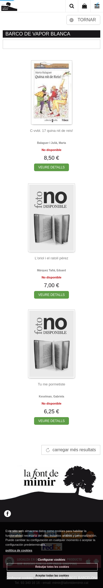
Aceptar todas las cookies (52, 575)
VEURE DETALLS (51, 167)
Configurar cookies (51, 559)
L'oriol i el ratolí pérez (51, 258)
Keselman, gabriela (51, 396)
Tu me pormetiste (51, 384)
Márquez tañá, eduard (51, 270)
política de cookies (18, 550)
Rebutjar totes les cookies (52, 566)
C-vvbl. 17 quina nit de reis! (51, 131)
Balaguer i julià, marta (51, 142)
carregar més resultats (74, 449)
